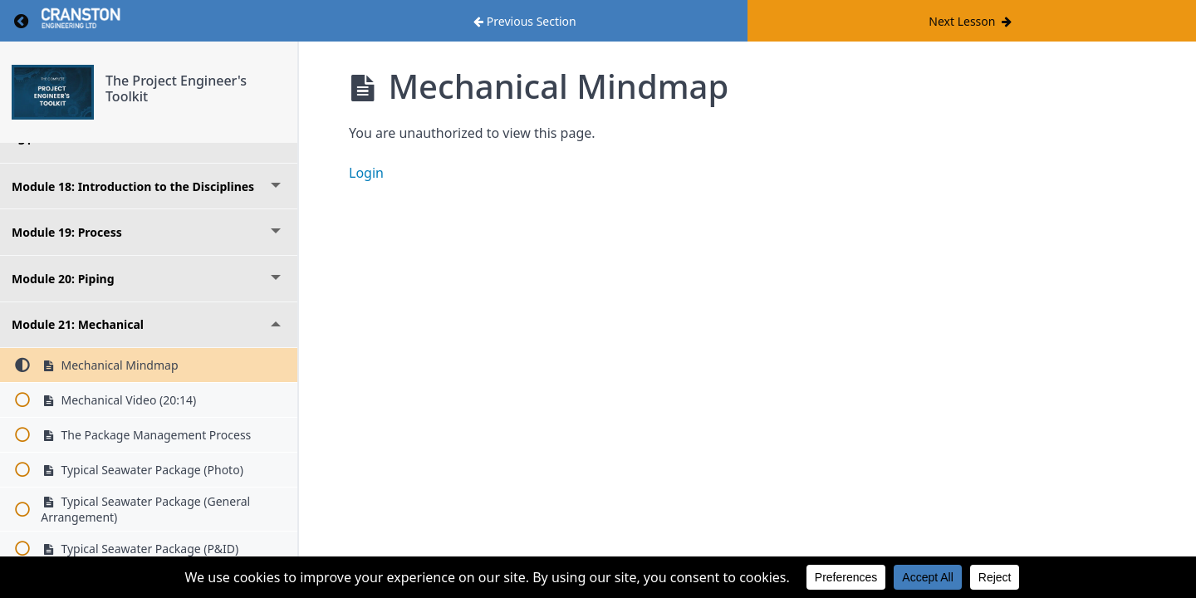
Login (366, 173)
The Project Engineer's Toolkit (176, 88)
